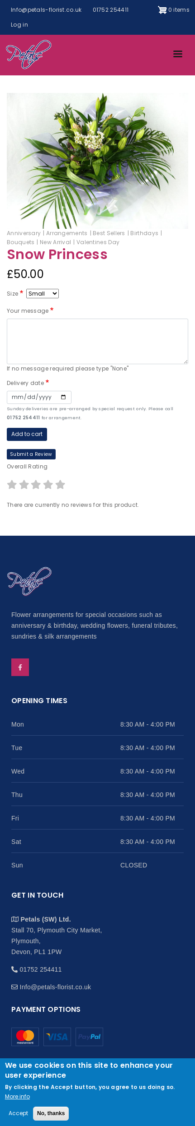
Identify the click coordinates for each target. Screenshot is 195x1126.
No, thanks (51, 1114)
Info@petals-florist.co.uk (46, 10)
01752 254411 (111, 10)
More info (17, 1096)
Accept (18, 1113)
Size (12, 293)
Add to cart (27, 434)
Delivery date (25, 383)
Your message (28, 311)
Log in (19, 24)
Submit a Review (31, 454)
